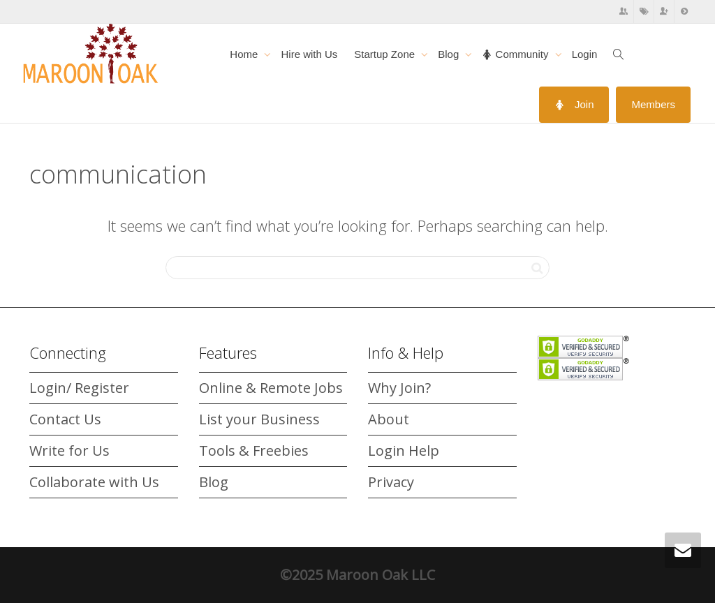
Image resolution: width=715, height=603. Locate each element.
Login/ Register (79, 387)
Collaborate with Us (94, 481)
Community (516, 54)
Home (245, 54)
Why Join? (399, 387)
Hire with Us (309, 54)
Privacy (391, 481)
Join (574, 104)
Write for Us (69, 450)
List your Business (259, 419)
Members (653, 104)
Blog (450, 54)
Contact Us (65, 419)
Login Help (403, 450)
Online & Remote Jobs (271, 387)
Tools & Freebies (254, 450)
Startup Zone (386, 54)
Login (585, 54)
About (388, 419)
